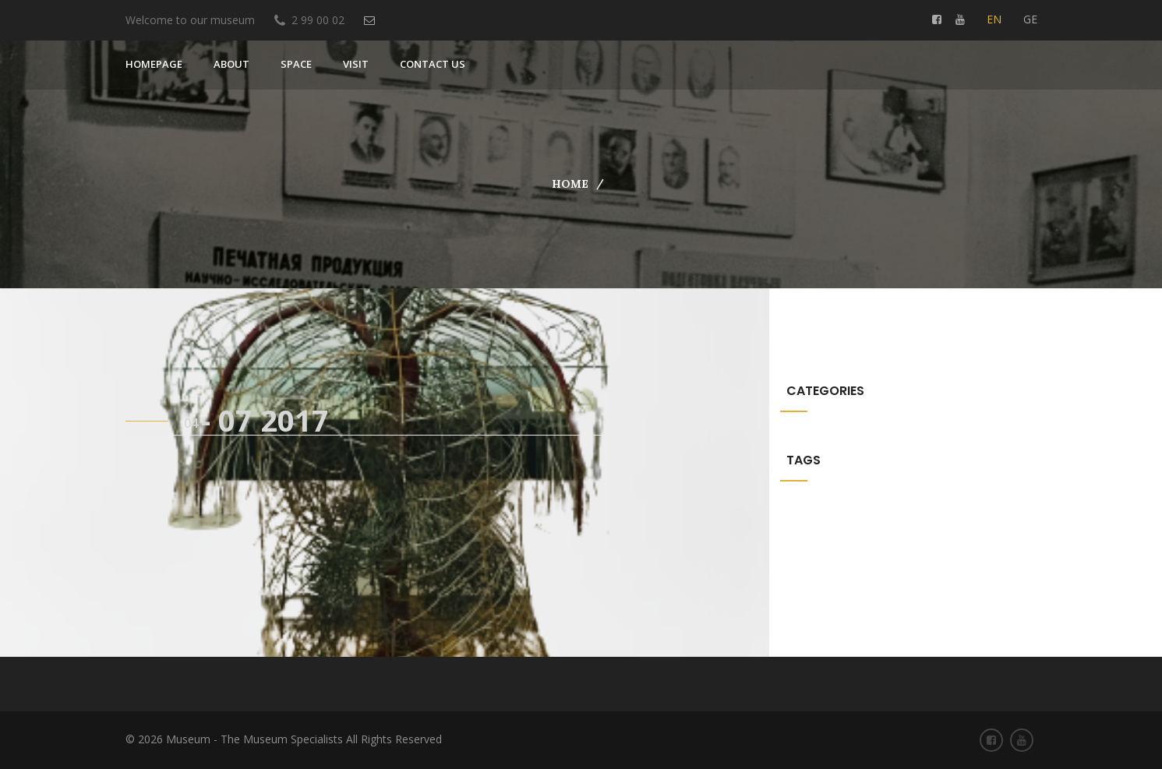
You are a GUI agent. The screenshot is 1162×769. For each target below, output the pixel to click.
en (994, 19)
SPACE (296, 64)
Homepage (153, 64)
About (231, 64)
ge (1030, 19)
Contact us (432, 64)
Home (570, 184)
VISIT (356, 64)
